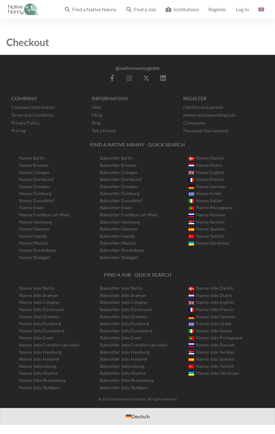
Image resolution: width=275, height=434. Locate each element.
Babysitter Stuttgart (119, 257)
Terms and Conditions (32, 115)
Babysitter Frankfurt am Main (129, 214)
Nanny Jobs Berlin (37, 288)
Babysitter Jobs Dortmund (125, 309)
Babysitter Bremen (118, 165)
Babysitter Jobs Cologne (123, 302)
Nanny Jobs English (211, 302)
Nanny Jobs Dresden (39, 316)
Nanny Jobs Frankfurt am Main (49, 344)
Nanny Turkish (206, 236)
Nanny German (207, 186)
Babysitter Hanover (119, 228)
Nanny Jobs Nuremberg (42, 380)
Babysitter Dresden (119, 186)
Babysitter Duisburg (119, 193)
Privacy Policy (25, 122)
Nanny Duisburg (35, 193)
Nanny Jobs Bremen (38, 295)
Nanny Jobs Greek (210, 323)
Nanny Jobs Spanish (212, 359)
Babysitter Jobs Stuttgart (124, 387)
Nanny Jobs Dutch (210, 295)
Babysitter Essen (116, 207)
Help (96, 107)
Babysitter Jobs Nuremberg (126, 380)
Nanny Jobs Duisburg (40, 323)
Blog (96, 122)
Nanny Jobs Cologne (39, 302)
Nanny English (206, 172)
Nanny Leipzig (33, 236)
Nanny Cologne (34, 172)
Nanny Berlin (32, 158)
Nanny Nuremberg (37, 250)
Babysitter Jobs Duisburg (124, 323)
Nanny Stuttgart (34, 257)
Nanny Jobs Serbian (211, 352)
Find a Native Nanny (90, 9)
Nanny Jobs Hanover (39, 359)
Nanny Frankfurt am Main (44, 214)
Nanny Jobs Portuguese (215, 337)
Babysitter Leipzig (117, 236)
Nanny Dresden (34, 186)
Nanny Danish (206, 158)
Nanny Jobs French (211, 309)
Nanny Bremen (33, 165)
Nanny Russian (207, 214)
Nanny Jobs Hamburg (40, 352)
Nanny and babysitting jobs (209, 115)
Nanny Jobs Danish (211, 288)
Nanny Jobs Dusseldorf (41, 330)
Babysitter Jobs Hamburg (124, 352)
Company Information (33, 107)
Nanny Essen (31, 207)
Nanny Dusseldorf (37, 200)
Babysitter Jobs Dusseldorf (126, 330)
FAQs (97, 115)
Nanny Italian (205, 200)
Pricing (18, 130)
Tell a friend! (104, 130)
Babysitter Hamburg (120, 222)
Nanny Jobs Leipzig (37, 366)
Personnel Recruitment (205, 130)
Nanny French (206, 179)
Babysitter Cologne (118, 172)
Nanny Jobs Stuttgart (39, 387)
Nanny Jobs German (212, 316)
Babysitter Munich (118, 243)
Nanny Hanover (34, 228)
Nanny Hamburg (35, 222)
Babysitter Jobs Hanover (124, 359)
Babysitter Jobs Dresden (123, 316)
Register (217, 9)
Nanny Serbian (207, 222)
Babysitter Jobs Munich (123, 373)
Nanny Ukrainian (209, 243)
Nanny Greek (205, 193)
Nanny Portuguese (210, 207)
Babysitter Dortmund (121, 179)
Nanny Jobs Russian (212, 344)
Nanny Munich (33, 243)
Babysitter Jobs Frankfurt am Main (134, 344)
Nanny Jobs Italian (210, 330)
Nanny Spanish (207, 228)
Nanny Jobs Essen (36, 337)
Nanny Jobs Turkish (211, 366)
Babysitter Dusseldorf (121, 200)
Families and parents (203, 107)
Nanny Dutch (205, 165)
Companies (194, 122)
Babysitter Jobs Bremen (123, 295)
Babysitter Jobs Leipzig (122, 366)
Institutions (182, 9)
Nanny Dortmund (36, 179)
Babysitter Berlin (116, 158)
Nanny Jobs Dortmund (41, 309)
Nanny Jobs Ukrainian (214, 373)
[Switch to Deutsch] (138, 416)
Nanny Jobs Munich (38, 373)
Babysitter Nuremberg (122, 250)
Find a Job (141, 9)
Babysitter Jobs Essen (121, 337)
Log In (242, 9)
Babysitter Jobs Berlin (121, 288)
